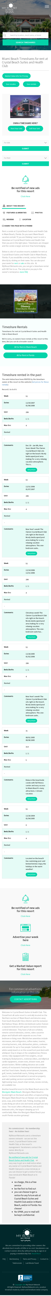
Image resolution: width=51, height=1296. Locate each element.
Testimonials (17, 1264)
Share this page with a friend (17, 226)
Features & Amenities (14, 214)
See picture (31, 470)
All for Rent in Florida (25, 356)
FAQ (4, 1260)
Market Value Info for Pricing (16, 76)
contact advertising (25, 1000)
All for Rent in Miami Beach (25, 348)
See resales (10, 84)
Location (24, 221)
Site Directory (14, 1260)
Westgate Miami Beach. (12, 1093)
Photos (37, 214)
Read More (36, 1254)
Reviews (8, 221)
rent (16, 264)
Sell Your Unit (34, 128)
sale (22, 264)
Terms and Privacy (29, 1260)
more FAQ (24, 273)
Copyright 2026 (20, 1285)
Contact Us (44, 1260)
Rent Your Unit (17, 128)
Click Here (25, 197)
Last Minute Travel (32, 1264)
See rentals (29, 84)
